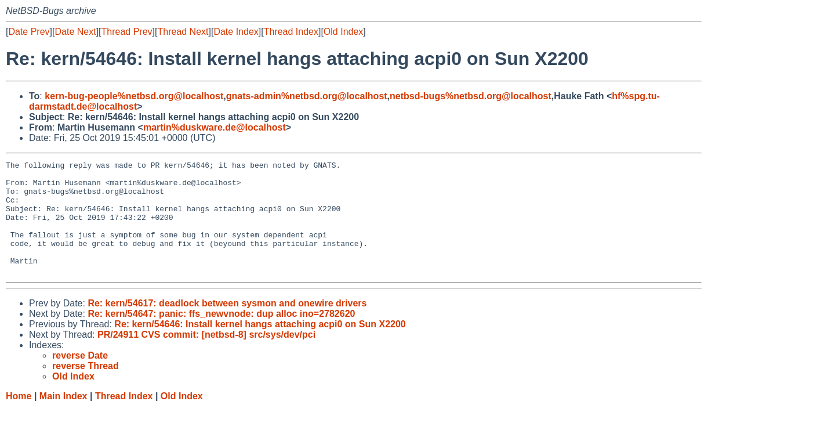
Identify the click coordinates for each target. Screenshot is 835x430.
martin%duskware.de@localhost (214, 127)
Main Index (63, 419)
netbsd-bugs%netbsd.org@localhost (470, 96)
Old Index (343, 32)
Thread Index (291, 32)
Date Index (235, 32)
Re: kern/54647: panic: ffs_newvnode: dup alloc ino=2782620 (221, 336)
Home (18, 419)
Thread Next (182, 32)
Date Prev (28, 32)
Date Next (75, 32)
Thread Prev (127, 32)
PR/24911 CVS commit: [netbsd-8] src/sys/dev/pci (206, 357)
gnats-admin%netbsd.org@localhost (306, 96)
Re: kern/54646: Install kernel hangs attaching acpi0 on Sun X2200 (259, 347)
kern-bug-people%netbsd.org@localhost (134, 96)
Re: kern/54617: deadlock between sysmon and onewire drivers (227, 326)
